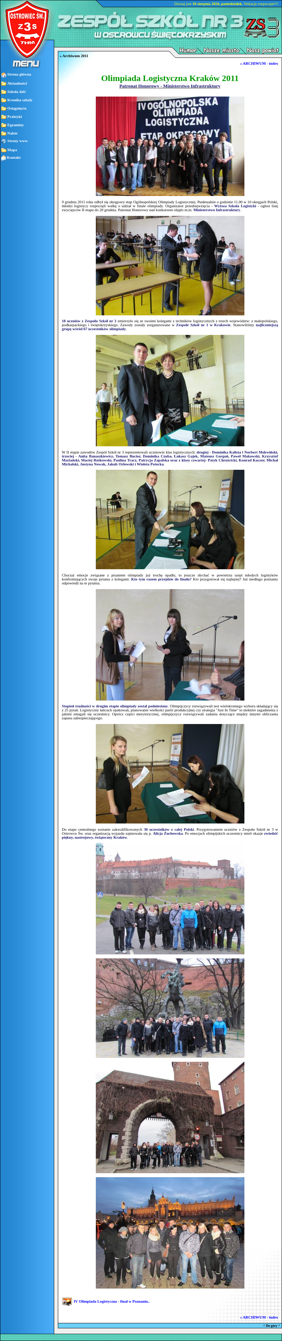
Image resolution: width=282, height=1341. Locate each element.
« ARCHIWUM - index (259, 63)
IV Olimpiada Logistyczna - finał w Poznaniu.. (112, 1302)
